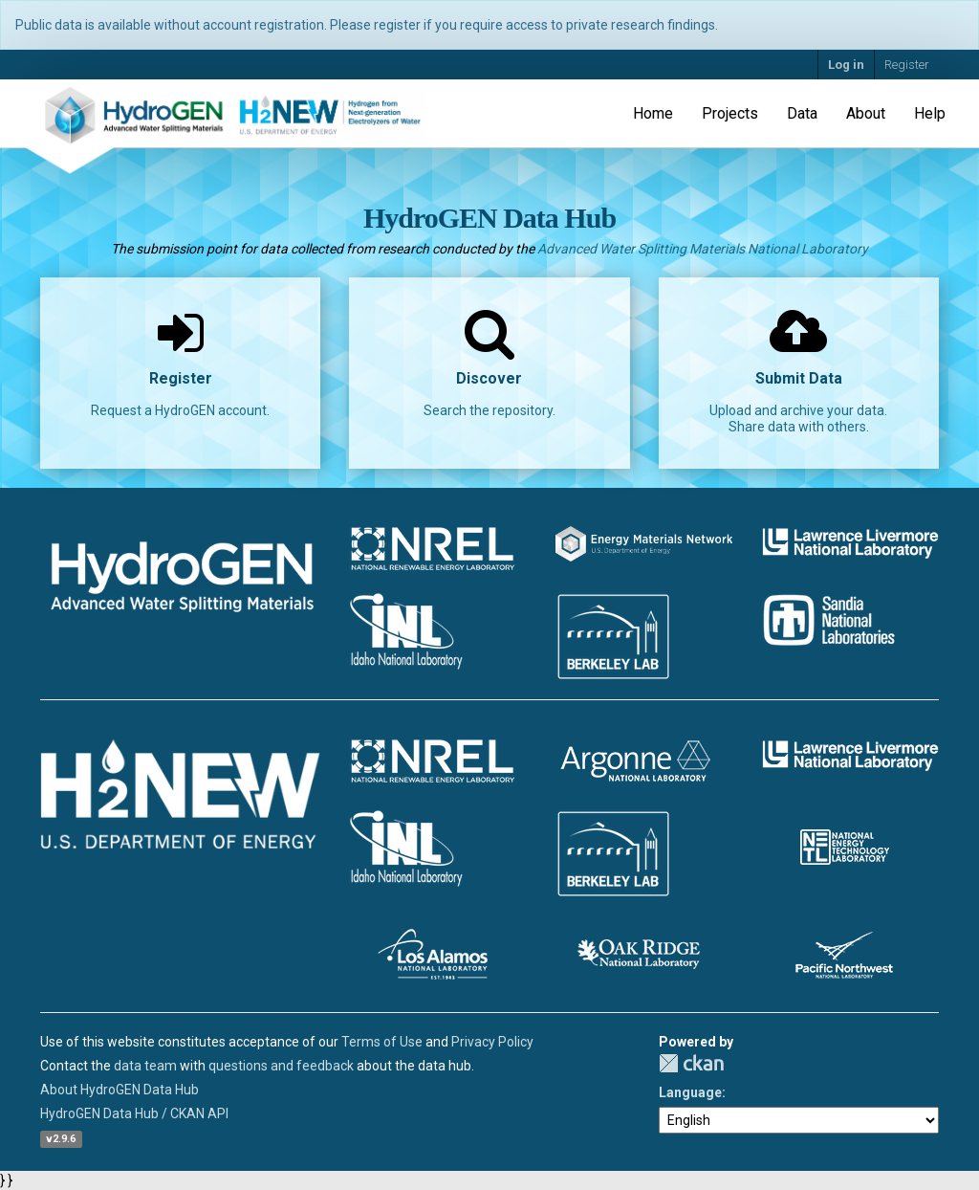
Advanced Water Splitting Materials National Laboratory (702, 248)
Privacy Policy (492, 1041)
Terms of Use (382, 1041)
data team (145, 1065)
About (865, 113)
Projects (730, 113)
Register (906, 64)
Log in (846, 64)
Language (690, 1092)
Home (653, 113)
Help (930, 113)
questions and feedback (281, 1065)
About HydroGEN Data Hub (119, 1089)
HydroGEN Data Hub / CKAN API (134, 1113)
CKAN (691, 1063)
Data (802, 113)
